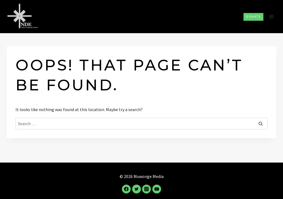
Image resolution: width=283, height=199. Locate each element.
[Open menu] (271, 16)
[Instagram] (146, 189)
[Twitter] (136, 189)
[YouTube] (156, 189)
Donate (253, 16)
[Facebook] (126, 189)
